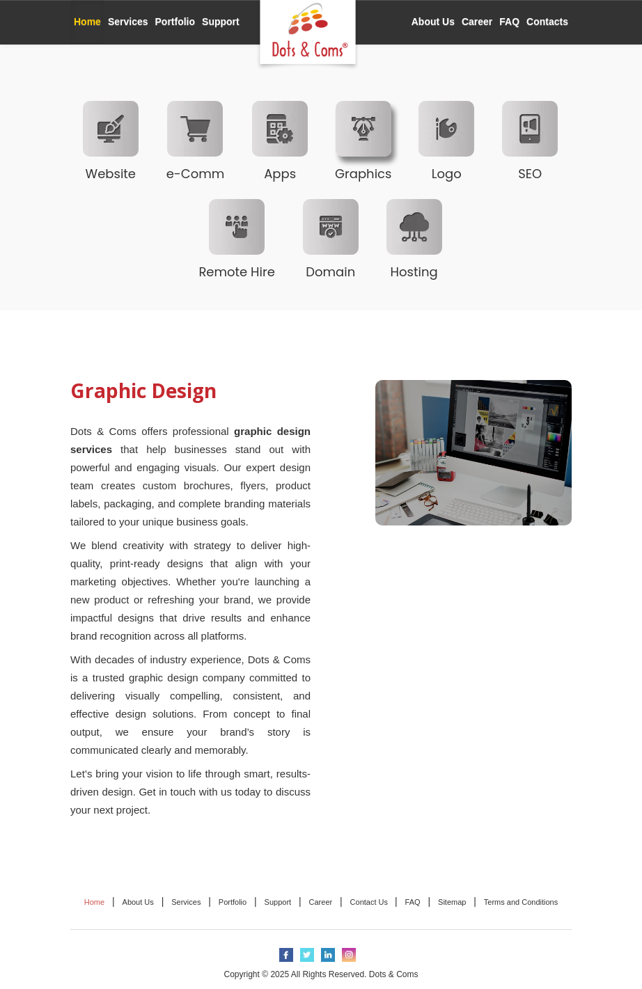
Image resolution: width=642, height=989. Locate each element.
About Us (433, 21)
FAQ (509, 21)
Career (477, 21)
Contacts (547, 21)
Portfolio (175, 21)
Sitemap (452, 902)
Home (87, 21)
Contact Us (370, 902)
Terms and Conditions (521, 902)
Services (128, 21)
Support (221, 21)
